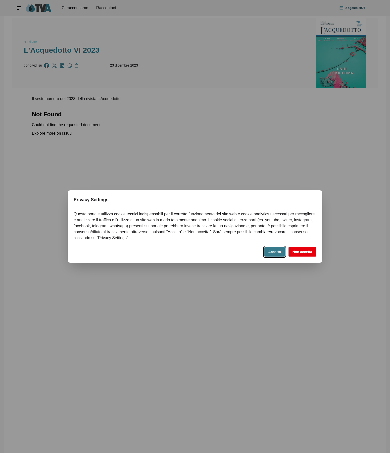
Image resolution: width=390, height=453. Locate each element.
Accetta (274, 252)
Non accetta (302, 252)
